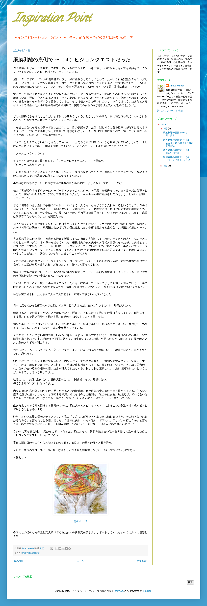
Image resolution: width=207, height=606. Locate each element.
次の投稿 (18, 561)
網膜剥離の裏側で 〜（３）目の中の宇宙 (177, 151)
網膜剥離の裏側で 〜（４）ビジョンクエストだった (177, 158)
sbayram (119, 591)
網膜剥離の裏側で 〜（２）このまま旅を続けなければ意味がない (178, 142)
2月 (166, 165)
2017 (164, 124)
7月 (166, 128)
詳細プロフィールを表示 (170, 110)
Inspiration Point (52, 19)
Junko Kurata (176, 85)
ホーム (80, 561)
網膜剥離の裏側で (30, 553)
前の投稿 (142, 561)
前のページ (80, 521)
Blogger (147, 591)
